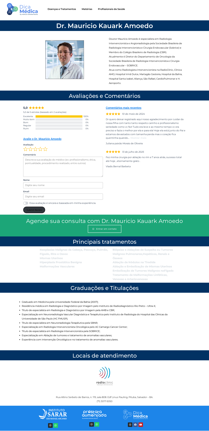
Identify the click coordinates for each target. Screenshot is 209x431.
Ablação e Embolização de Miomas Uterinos (142, 266)
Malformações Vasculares (57, 266)
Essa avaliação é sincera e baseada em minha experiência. (62, 203)
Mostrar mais (138, 138)
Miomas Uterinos (51, 258)
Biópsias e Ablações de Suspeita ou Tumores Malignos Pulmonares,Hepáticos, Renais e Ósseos (143, 254)
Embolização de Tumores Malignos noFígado (143, 270)
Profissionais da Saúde (111, 9)
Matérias (87, 9)
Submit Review (34, 210)
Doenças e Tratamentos (62, 9)
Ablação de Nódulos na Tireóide (134, 262)
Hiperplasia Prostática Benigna (61, 262)
